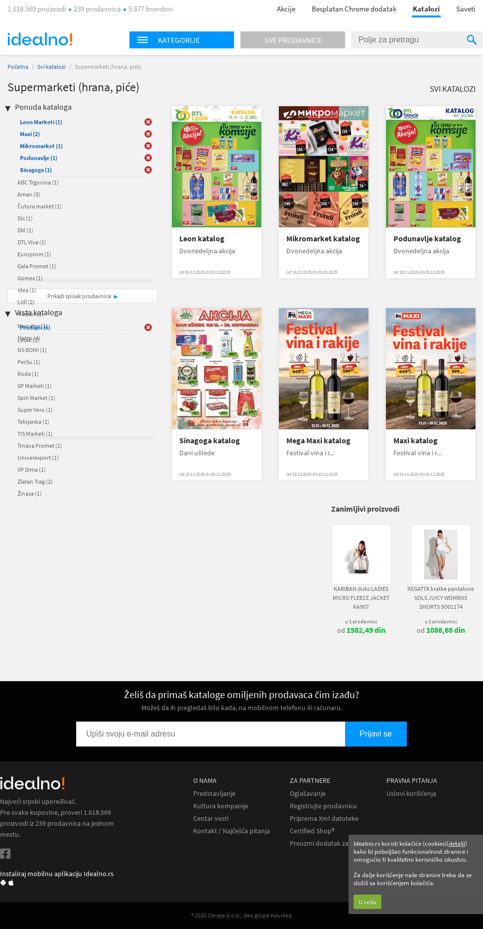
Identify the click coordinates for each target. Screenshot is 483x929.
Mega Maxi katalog (318, 440)
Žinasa (29, 493)
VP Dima (31, 469)
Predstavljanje (214, 793)
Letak (28, 340)
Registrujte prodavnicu (323, 806)
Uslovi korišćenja (411, 793)
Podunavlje (38, 158)
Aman (28, 194)
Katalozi (426, 8)
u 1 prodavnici (361, 621)
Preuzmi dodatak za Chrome (332, 843)
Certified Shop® (312, 831)
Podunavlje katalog (427, 238)
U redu (367, 902)
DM (25, 230)
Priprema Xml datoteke (324, 818)
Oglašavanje (308, 793)
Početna (17, 66)
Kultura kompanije (220, 806)
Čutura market (39, 206)
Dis (25, 218)
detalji (457, 843)
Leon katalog (202, 238)
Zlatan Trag (35, 481)
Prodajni (35, 327)
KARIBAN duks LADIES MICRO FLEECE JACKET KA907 (361, 597)
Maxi (30, 134)
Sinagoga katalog (209, 440)
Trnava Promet (39, 445)
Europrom (34, 254)
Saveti (466, 8)
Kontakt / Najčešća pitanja (231, 831)
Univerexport (38, 457)
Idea (26, 290)
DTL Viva (31, 242)
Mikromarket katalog (323, 238)
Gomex (30, 278)
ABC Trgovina (38, 182)
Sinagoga (36, 170)
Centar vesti (211, 818)
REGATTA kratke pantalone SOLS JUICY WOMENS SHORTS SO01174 (440, 597)
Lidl (26, 302)
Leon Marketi (41, 122)
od (361, 630)
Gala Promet (36, 266)
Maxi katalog (415, 440)
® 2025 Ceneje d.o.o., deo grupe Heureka (241, 915)
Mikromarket (41, 146)
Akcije (286, 8)
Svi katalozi (51, 66)
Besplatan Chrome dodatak (354, 8)
